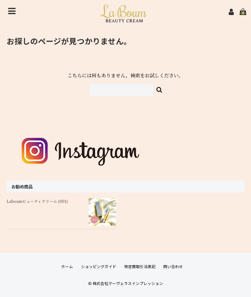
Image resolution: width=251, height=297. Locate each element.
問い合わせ (173, 266)
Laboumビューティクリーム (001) (37, 201)
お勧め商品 (22, 186)
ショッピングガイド (98, 266)
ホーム (67, 266)
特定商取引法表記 (139, 266)
